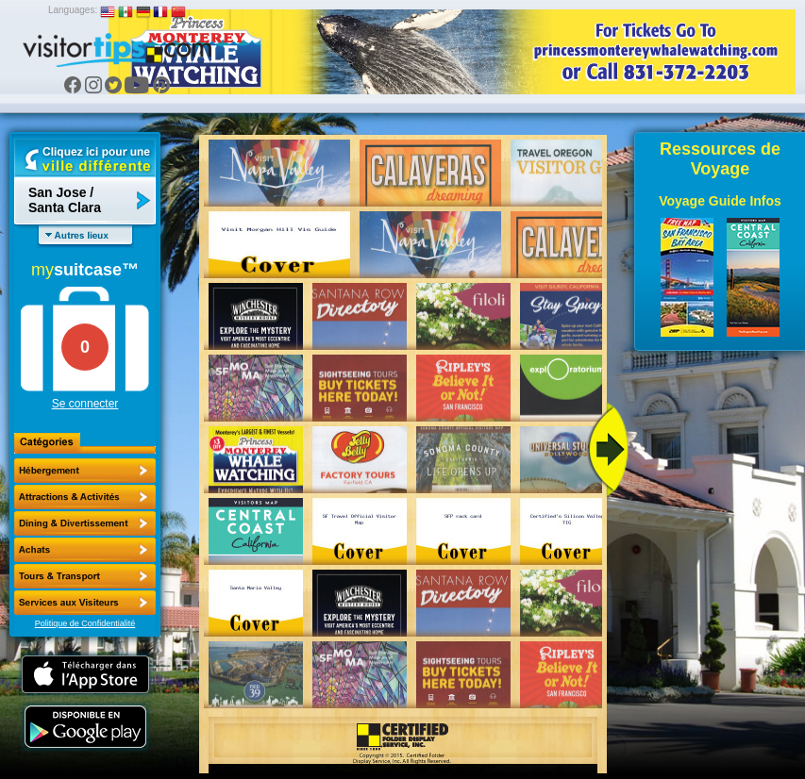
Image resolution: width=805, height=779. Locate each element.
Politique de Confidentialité (85, 623)
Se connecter (85, 403)
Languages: (72, 10)
